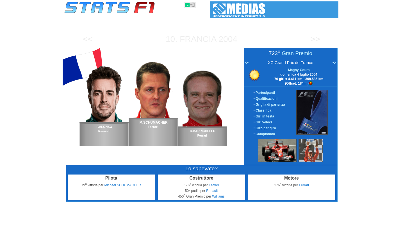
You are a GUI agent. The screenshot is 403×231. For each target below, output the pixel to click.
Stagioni (105, 226)
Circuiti (247, 226)
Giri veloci (264, 122)
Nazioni (229, 226)
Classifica (263, 110)
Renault (212, 191)
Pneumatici (207, 226)
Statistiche (83, 226)
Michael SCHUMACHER (122, 185)
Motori (187, 226)
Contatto (328, 226)
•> (334, 62)
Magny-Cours (299, 70)
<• (247, 62)
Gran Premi (128, 226)
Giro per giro (266, 128)
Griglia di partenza (270, 105)
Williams (218, 196)
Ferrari (213, 185)
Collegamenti (285, 226)
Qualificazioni (266, 99)
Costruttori (166, 226)
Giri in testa (265, 116)
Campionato (265, 134)
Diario (264, 226)
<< (88, 39)
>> (315, 39)
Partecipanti (265, 93)
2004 (227, 39)
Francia (198, 39)
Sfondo (309, 226)
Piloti (147, 226)
